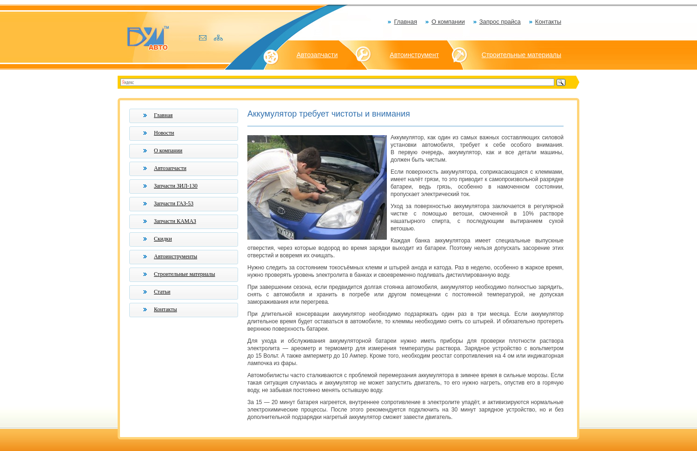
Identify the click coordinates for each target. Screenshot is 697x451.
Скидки (163, 238)
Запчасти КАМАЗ (175, 221)
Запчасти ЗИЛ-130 (176, 186)
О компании (448, 21)
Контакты (548, 21)
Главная (405, 21)
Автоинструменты (175, 256)
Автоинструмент (414, 55)
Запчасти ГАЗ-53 (173, 203)
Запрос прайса (500, 21)
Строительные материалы (521, 55)
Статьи (162, 291)
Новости (164, 133)
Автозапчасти (317, 55)
